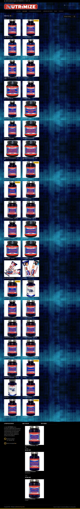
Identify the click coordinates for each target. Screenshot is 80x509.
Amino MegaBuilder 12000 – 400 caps (12, 78)
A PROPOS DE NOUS (47, 11)
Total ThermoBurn (27, 397)
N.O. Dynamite (7, 297)
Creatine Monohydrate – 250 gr (11, 159)
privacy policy (73, 506)
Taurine (24, 377)
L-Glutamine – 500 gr (28, 258)
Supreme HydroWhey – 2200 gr (30, 357)
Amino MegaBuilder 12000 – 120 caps (30, 57)
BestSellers (27, 473)
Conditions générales (35, 11)
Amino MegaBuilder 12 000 (10, 56)
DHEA (5, 198)
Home (5, 18)
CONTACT (61, 11)
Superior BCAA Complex (10, 317)
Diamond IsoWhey (27, 198)
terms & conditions (65, 506)
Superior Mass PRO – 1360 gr (11, 337)
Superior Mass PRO (27, 317)
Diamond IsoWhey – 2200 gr (11, 218)
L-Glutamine (25, 238)
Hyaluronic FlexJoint (9, 238)
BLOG (55, 11)
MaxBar (24, 278)
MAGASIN (25, 11)
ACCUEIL (18, 11)
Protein (26, 448)
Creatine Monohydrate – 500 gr (30, 159)
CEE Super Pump (8, 118)
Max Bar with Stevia (9, 278)
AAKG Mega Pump (8, 37)
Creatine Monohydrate (28, 138)
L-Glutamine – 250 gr (9, 258)
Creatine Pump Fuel (27, 179)
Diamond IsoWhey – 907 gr (29, 218)
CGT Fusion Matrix (27, 118)
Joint (26, 475)
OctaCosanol (26, 297)
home (55, 506)
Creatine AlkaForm (9, 138)
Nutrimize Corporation (20, 506)
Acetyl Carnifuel (27, 37)
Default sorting (67, 16)
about (58, 506)
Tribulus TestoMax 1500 (10, 416)
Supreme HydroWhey (9, 357)
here (15, 443)
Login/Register (71, 5)
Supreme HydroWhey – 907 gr (11, 377)
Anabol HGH (25, 77)
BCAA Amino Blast (8, 98)
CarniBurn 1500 (26, 98)
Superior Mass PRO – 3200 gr (30, 337)
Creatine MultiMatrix (9, 179)
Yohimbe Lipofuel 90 (28, 416)
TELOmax (6, 397)
